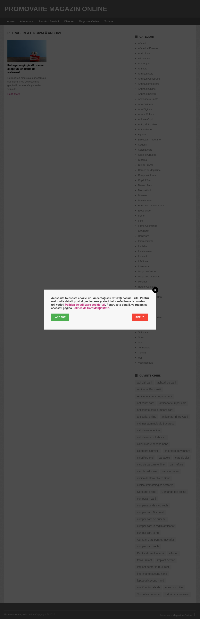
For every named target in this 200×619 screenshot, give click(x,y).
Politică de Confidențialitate (90, 308)
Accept (60, 317)
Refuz (140, 317)
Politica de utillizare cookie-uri (85, 304)
